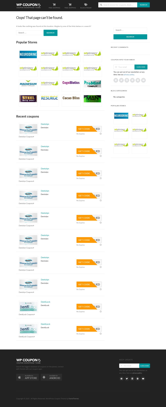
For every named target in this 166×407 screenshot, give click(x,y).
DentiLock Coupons (27, 314)
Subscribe (141, 67)
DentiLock (45, 302)
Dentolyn (45, 124)
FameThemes (74, 399)
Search (143, 5)
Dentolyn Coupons (27, 137)
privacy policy (129, 75)
